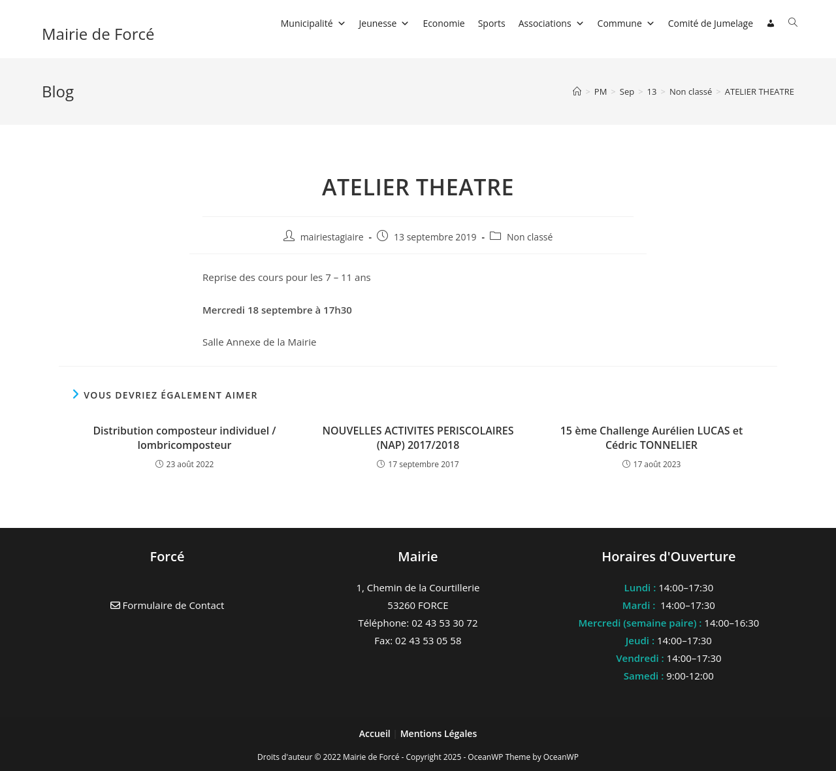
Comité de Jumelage (710, 23)
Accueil (376, 733)
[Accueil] (577, 91)
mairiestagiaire (332, 237)
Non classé (530, 237)
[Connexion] (771, 23)
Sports (492, 23)
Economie (443, 23)
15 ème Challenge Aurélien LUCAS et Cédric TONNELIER (651, 437)
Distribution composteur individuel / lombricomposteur (184, 437)
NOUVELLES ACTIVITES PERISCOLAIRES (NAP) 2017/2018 (417, 437)
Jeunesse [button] (384, 23)
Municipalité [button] (313, 23)
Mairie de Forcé (98, 33)
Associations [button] (552, 23)
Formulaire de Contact (167, 605)
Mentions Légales (438, 733)
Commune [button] (626, 23)
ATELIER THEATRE (759, 91)
